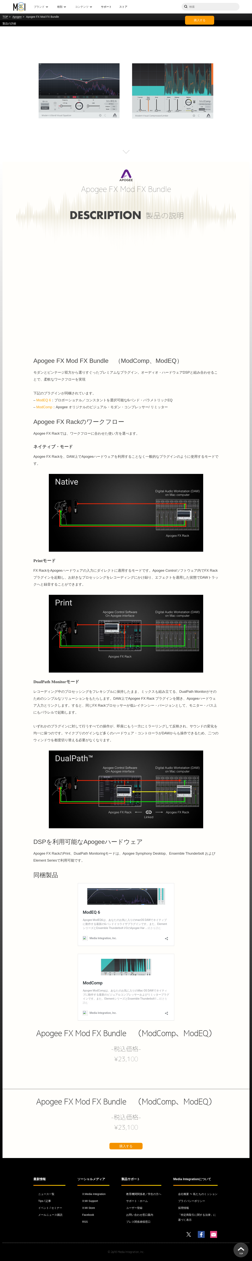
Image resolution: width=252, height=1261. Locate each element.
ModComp (44, 407)
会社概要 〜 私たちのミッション (197, 1194)
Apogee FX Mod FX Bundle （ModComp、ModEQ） (126, 1033)
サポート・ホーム (137, 1200)
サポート (106, 6)
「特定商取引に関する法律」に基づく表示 (197, 1217)
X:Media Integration (94, 1194)
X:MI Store (88, 1207)
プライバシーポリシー (191, 1200)
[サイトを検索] (210, 7)
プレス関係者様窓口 (138, 1221)
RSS (85, 1221)
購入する (199, 20)
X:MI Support (90, 1200)
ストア (123, 6)
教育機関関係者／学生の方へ (143, 1194)
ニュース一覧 (46, 1194)
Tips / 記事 (44, 1200)
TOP (5, 16)
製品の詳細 (9, 23)
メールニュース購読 (50, 1214)
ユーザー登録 (134, 1207)
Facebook (88, 1214)
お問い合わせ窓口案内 (139, 1214)
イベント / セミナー (50, 1207)
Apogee (17, 16)
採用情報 (183, 1207)
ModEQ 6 (43, 400)
